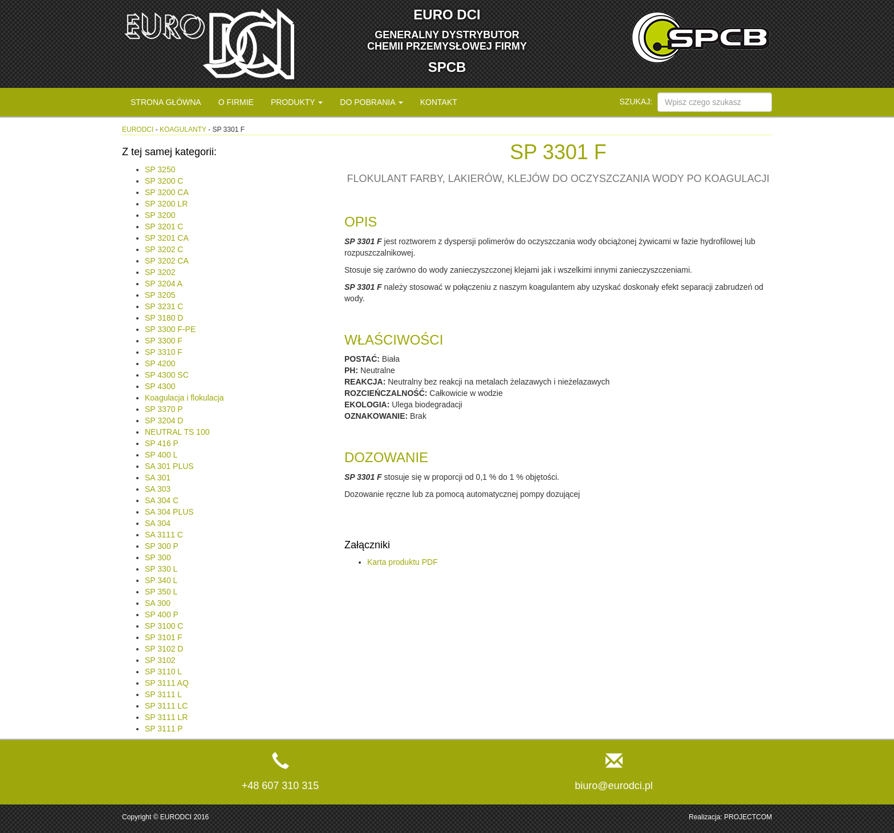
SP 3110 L (163, 671)
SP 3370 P (164, 409)
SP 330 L (161, 568)
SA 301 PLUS (169, 466)
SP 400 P (161, 614)
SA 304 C (161, 500)
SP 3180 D (164, 317)
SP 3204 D (164, 420)
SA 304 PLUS (169, 511)
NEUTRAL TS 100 (177, 431)
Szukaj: (636, 101)
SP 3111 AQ (167, 683)
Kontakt (438, 102)
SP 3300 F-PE (170, 329)
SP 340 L (161, 580)
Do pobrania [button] (371, 102)
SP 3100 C (164, 625)
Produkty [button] (297, 102)
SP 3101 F (163, 637)
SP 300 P (161, 546)
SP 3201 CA (167, 237)
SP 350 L (161, 591)
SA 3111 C (164, 534)
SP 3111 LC (166, 705)
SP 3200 (160, 215)
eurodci (137, 130)
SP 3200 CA (167, 192)
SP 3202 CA (167, 260)
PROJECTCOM (748, 817)
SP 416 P (161, 443)
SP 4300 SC (167, 374)
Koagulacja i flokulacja (184, 397)
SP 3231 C (164, 306)
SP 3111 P (164, 728)
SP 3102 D (164, 648)
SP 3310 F (163, 352)
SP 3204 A (163, 283)
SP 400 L (161, 454)
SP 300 (158, 557)
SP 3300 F (163, 340)
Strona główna (166, 102)
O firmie (236, 102)
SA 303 (157, 489)
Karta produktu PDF (402, 562)
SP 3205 (160, 295)
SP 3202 (160, 272)
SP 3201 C (164, 226)
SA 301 (157, 477)
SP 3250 (160, 169)
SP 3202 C (164, 249)
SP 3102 (160, 660)
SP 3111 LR (166, 717)
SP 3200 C (164, 180)
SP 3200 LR (166, 203)
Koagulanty (183, 130)
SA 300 (157, 603)
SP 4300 (160, 386)
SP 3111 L (163, 694)
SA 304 (157, 523)
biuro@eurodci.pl (613, 785)
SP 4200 (160, 363)
